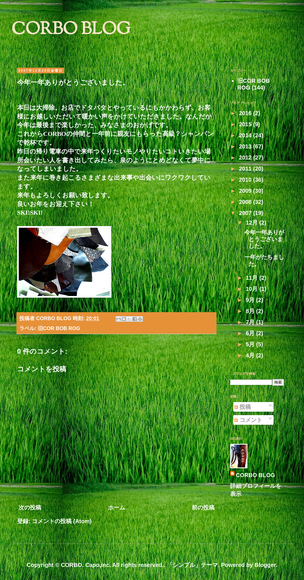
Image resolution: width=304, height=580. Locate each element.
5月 (251, 344)
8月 (251, 311)
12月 (252, 222)
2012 (246, 157)
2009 (246, 191)
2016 (246, 113)
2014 (246, 135)
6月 (251, 333)
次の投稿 (29, 507)
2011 (246, 168)
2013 (246, 146)
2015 (246, 124)
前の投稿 (203, 507)
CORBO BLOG (70, 30)
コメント (248, 420)
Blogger (265, 565)
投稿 (242, 407)
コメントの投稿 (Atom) (61, 521)
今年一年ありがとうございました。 (264, 239)
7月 (251, 322)
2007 (246, 213)
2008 (246, 202)
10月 (252, 289)
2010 (246, 180)
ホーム (116, 507)
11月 (252, 278)
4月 (251, 355)
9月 (251, 300)
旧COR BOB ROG (59, 328)
